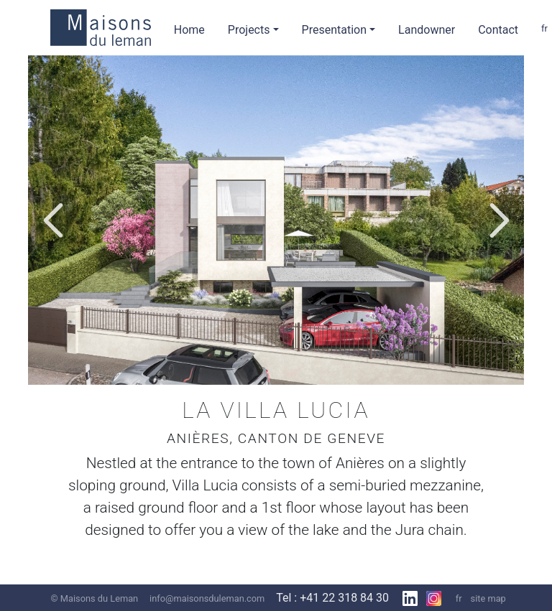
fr (459, 598)
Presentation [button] (334, 30)
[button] (53, 220)
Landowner (426, 30)
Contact (498, 30)
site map (488, 598)
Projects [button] (249, 30)
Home (189, 30)
